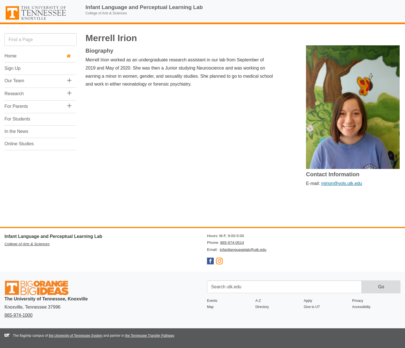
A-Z (258, 301)
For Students (17, 119)
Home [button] (37, 55)
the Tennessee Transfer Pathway (149, 336)
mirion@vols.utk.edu (341, 183)
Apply (308, 301)
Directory (262, 307)
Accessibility (361, 307)
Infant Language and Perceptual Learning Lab (144, 7)
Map (210, 307)
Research (14, 93)
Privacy (357, 301)
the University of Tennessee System (75, 336)
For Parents (16, 106)
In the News (16, 131)
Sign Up (12, 68)
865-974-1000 (18, 315)
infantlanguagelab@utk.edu (243, 249)
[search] (40, 39)
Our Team (14, 80)
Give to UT (312, 307)
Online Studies (19, 143)
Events (212, 301)
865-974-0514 (232, 242)
